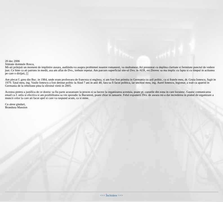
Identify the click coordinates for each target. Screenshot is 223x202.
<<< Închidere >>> (111, 195)
